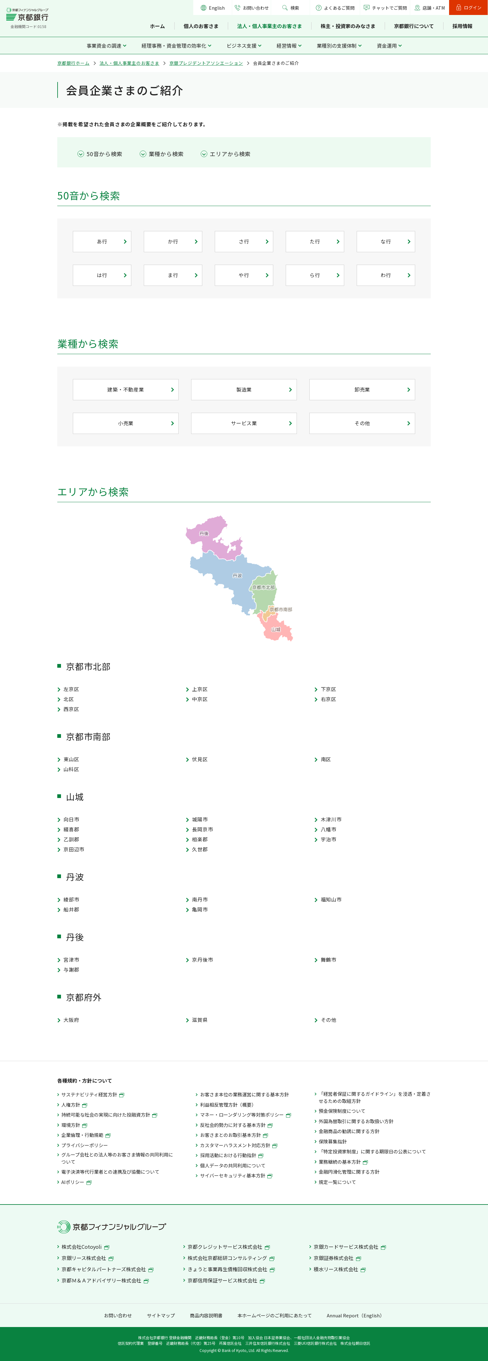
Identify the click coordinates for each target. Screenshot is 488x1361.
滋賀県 (200, 1019)
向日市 (71, 819)
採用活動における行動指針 (231, 1155)
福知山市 (331, 899)
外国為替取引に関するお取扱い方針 (356, 1121)
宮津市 (71, 959)
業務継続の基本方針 (343, 1161)
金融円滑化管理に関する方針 (349, 1171)
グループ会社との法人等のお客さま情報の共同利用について (117, 1158)
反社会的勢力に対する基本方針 (236, 1125)
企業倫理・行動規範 (85, 1135)
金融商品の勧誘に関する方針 (349, 1131)
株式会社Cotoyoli (85, 1246)
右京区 (328, 699)
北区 (68, 699)
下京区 (328, 689)
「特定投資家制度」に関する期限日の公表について (372, 1151)
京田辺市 (73, 849)
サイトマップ (161, 1315)
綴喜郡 (71, 829)
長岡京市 (202, 829)
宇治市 (328, 839)
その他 (328, 1019)
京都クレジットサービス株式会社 (229, 1246)
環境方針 (74, 1125)
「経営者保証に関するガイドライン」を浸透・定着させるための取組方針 (375, 1097)
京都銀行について (414, 26)
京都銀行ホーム (73, 63)
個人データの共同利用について (232, 1165)
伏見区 (200, 759)
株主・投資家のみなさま (348, 26)
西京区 (71, 709)
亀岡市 (200, 909)
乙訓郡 (71, 839)
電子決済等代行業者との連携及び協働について (110, 1171)
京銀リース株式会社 (88, 1258)
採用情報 (462, 26)
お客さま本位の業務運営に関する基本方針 (244, 1094)
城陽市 (200, 819)
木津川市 (331, 819)
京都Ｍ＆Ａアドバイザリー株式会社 (105, 1280)
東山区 (71, 759)
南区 (326, 759)
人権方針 (74, 1104)
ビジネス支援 (241, 45)
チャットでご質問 (389, 8)
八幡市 (328, 829)
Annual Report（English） (355, 1315)
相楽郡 (200, 839)
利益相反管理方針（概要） (228, 1104)
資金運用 (387, 45)
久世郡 (200, 849)
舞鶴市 (328, 959)
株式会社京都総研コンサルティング (231, 1258)
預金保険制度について (342, 1111)
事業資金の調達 (104, 45)
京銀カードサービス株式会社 (350, 1246)
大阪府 (71, 1019)
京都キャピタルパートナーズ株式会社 (107, 1269)
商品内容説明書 (206, 1315)
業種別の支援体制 (337, 45)
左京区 (71, 689)
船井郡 (71, 909)
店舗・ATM (434, 8)
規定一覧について (337, 1182)
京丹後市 (202, 959)
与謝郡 (71, 969)
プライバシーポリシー (84, 1145)
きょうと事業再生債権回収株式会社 (231, 1269)
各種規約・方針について (84, 1080)
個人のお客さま (201, 26)
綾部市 (71, 899)
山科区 (71, 769)
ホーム (157, 26)
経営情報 (287, 45)
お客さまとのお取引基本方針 (234, 1135)
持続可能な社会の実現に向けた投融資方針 (109, 1114)
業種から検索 (166, 154)
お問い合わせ (256, 8)
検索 (294, 8)
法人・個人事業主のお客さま (269, 26)
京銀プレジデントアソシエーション (206, 63)
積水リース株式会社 (340, 1269)
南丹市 (200, 899)
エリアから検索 (230, 154)
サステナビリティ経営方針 (92, 1094)
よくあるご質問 (335, 8)
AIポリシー (76, 1182)
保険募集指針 (333, 1141)
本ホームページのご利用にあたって (274, 1315)
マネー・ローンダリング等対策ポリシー (245, 1114)
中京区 (200, 699)
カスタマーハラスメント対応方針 (238, 1145)
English (217, 8)
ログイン (472, 7)
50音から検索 (105, 154)
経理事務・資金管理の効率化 (174, 45)
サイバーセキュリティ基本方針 (236, 1175)
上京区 (200, 689)
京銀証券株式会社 (337, 1258)
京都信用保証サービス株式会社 (226, 1280)
